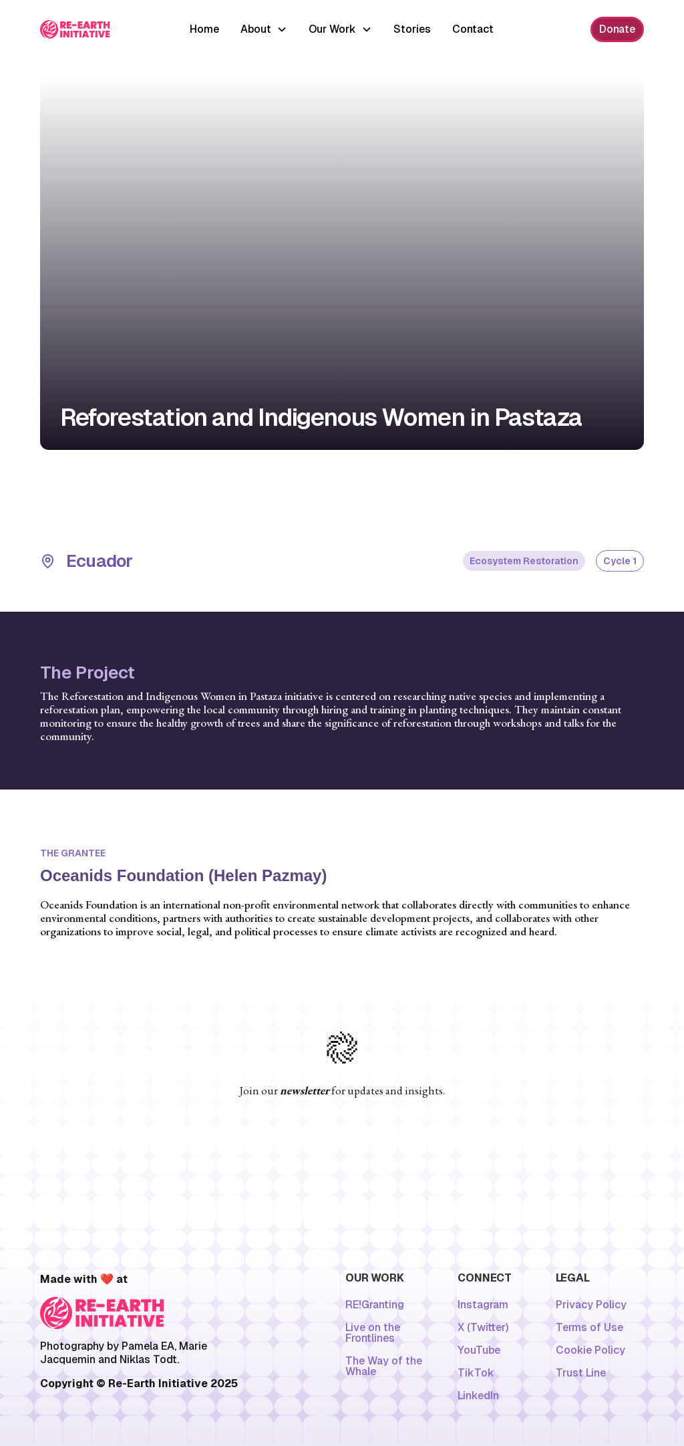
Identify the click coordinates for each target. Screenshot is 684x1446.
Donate (617, 29)
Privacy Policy (591, 1305)
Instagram (483, 1305)
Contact (473, 29)
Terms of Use (589, 1327)
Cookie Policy (590, 1350)
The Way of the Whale (383, 1366)
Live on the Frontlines (372, 1333)
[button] (264, 29)
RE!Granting (374, 1305)
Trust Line (581, 1373)
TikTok (476, 1373)
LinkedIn (478, 1396)
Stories (412, 29)
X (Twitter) (483, 1327)
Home (204, 29)
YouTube (479, 1350)
